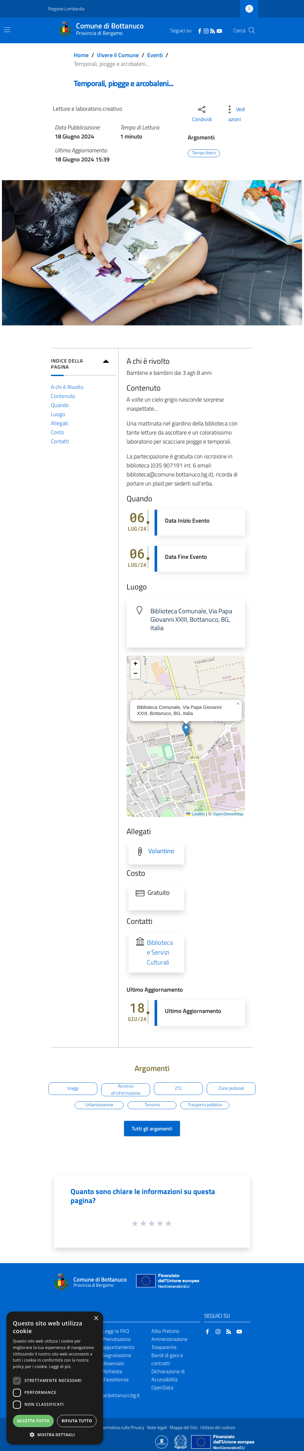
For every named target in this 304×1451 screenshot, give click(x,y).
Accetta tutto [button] (33, 1421)
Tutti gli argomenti (152, 1128)
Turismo (152, 1105)
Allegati (59, 423)
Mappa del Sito (183, 1427)
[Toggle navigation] (7, 30)
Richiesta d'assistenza (115, 1375)
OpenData (162, 1387)
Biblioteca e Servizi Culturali (160, 952)
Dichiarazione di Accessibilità (168, 1375)
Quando (60, 405)
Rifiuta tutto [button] (77, 1421)
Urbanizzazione (99, 1105)
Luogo (58, 414)
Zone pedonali (231, 1088)
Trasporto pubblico (205, 1105)
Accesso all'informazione (125, 1089)
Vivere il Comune (118, 55)
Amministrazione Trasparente (169, 1343)
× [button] (95, 1318)
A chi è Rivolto (67, 387)
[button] (186, 729)
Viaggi (73, 1088)
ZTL (178, 1088)
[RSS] (212, 30)
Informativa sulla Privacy (121, 1427)
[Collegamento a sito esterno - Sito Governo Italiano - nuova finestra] (181, 1441)
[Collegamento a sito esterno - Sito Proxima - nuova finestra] (161, 1441)
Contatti (60, 441)
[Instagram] (206, 30)
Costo (57, 432)
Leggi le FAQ (115, 1331)
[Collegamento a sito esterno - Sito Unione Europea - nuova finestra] (167, 1282)
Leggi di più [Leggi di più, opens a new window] (60, 1366)
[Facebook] (199, 30)
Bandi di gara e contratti (167, 1359)
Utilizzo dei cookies (217, 1427)
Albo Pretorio (165, 1331)
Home (81, 55)
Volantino (161, 851)
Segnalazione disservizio (116, 1359)
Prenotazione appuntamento (118, 1343)
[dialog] (54, 1378)
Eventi (155, 55)
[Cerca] (252, 30)
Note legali (157, 1427)
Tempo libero (204, 153)
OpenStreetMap (228, 814)
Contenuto (63, 396)
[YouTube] (219, 30)
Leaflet (195, 814)
